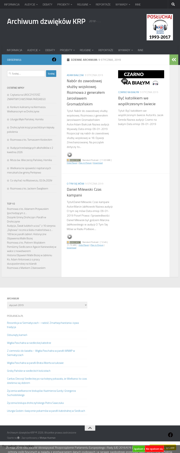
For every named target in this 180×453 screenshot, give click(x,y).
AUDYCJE (30, 4)
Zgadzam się (140, 449)
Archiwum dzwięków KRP (46, 21)
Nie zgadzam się (154, 449)
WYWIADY (121, 4)
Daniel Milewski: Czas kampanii (84, 192)
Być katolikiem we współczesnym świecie (137, 101)
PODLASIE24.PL (15, 316)
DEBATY (47, 4)
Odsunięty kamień (17, 335)
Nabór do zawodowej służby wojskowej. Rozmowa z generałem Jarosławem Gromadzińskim (86, 92)
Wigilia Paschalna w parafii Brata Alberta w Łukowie (35, 363)
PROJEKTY (63, 4)
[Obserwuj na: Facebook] (54, 59)
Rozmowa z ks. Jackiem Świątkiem (29, 188)
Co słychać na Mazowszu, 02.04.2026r (31, 180)
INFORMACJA (12, 4)
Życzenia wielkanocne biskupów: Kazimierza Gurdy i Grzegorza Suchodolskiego (41, 393)
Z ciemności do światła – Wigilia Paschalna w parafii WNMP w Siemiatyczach (41, 353)
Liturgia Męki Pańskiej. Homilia (26, 119)
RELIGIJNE (82, 4)
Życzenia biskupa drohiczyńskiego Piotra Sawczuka (35, 403)
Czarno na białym (128, 92)
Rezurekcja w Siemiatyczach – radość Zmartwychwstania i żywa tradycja (43, 325)
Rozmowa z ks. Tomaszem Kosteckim (31, 140)
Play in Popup (85, 163)
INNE (138, 4)
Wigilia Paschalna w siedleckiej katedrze (29, 343)
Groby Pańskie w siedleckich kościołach (28, 371)
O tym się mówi (75, 183)
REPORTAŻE (103, 4)
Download (98, 163)
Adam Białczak (75, 75)
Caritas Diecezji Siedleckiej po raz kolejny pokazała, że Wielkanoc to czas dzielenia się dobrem (47, 381)
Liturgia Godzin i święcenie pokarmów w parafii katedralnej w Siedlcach (46, 411)
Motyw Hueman (48, 437)
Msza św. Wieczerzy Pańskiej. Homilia (31, 160)
